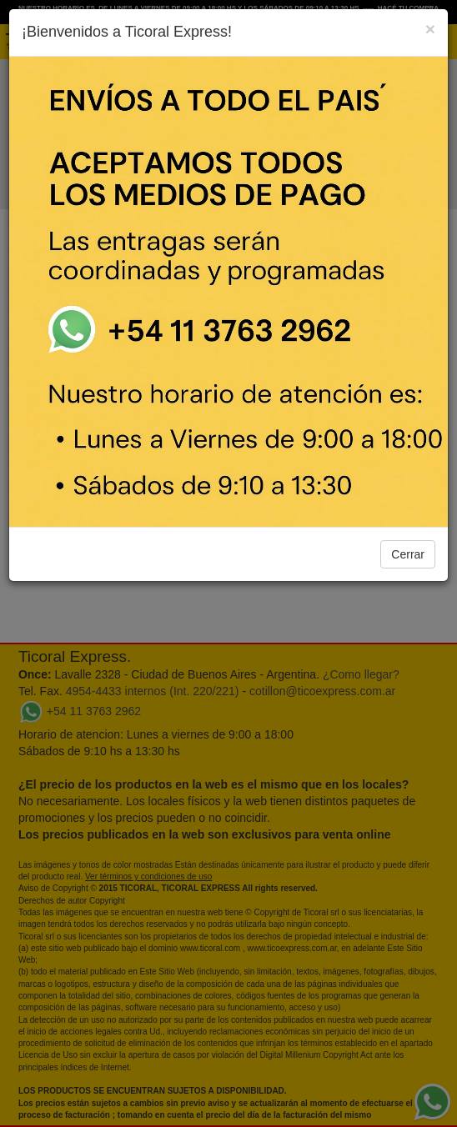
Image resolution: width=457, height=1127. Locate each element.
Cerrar (407, 554)
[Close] (430, 29)
